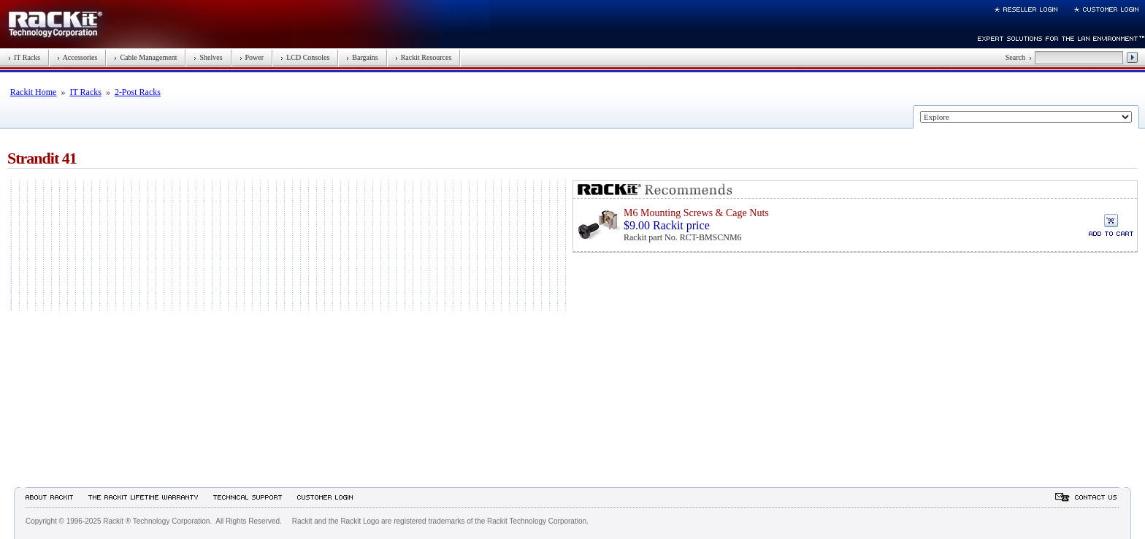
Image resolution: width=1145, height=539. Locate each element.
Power (252, 57)
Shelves (208, 57)
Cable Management (145, 57)
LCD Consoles (304, 57)
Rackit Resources (423, 57)
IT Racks (24, 57)
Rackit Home (33, 92)
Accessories (77, 57)
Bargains (362, 57)
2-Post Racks (138, 92)
